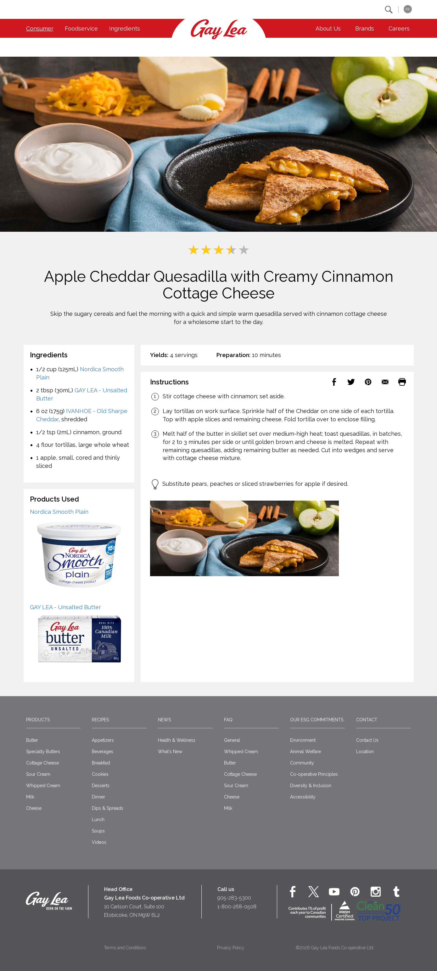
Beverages (102, 751)
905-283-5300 (234, 898)
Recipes (100, 719)
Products (38, 719)
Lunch (98, 819)
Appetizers (103, 740)
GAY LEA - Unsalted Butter (65, 607)
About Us (328, 28)
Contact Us (367, 740)
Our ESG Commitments (316, 719)
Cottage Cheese (42, 762)
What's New (170, 751)
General (232, 740)
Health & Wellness (176, 740)
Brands (364, 28)
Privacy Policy (230, 947)
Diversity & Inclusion (310, 785)
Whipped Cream (43, 785)
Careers (399, 28)
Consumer (39, 28)
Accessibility (303, 796)
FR (407, 9)
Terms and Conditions (125, 947)
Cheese (34, 808)
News (164, 719)
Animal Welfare (305, 751)
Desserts (100, 785)
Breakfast (101, 762)
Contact (366, 719)
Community (302, 762)
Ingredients (124, 28)
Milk (30, 796)
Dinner (98, 796)
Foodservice (81, 28)
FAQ (228, 719)
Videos (99, 842)
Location (365, 751)
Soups (98, 830)
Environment (303, 740)
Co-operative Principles (314, 774)
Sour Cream (38, 774)
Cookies (100, 774)
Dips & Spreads (107, 808)
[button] (388, 9)
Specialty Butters (43, 751)
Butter (32, 740)
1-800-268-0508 (236, 907)
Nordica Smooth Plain (59, 511)
